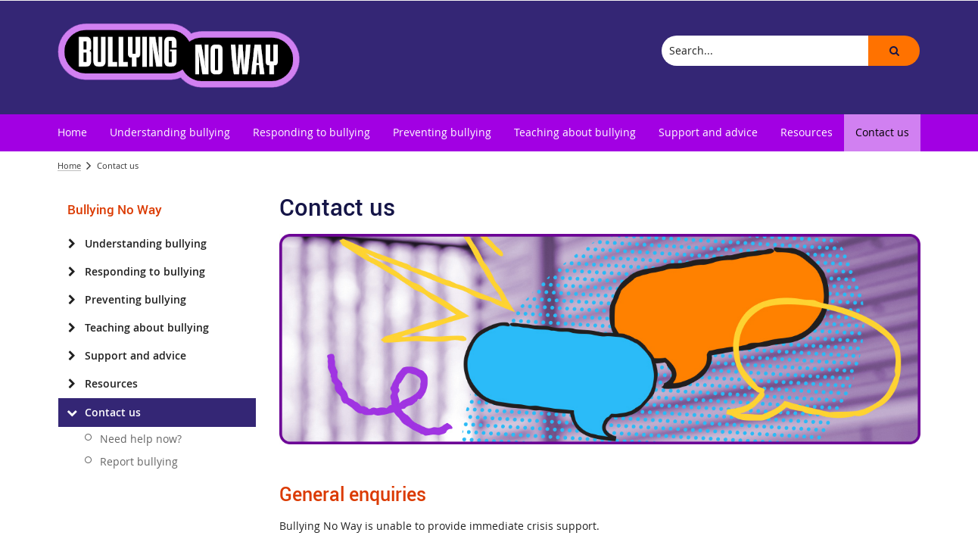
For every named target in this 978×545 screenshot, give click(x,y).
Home (69, 165)
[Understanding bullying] (71, 243)
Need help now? (141, 438)
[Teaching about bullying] (71, 327)
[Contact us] (71, 412)
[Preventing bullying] (71, 299)
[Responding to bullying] (71, 271)
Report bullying (139, 461)
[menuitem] (72, 132)
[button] (894, 51)
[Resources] (71, 383)
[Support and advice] (71, 355)
